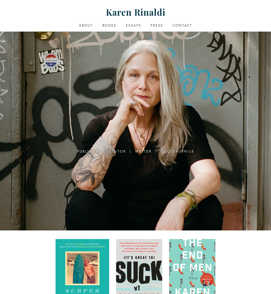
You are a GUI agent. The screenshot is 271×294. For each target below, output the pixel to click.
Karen (135, 12)
